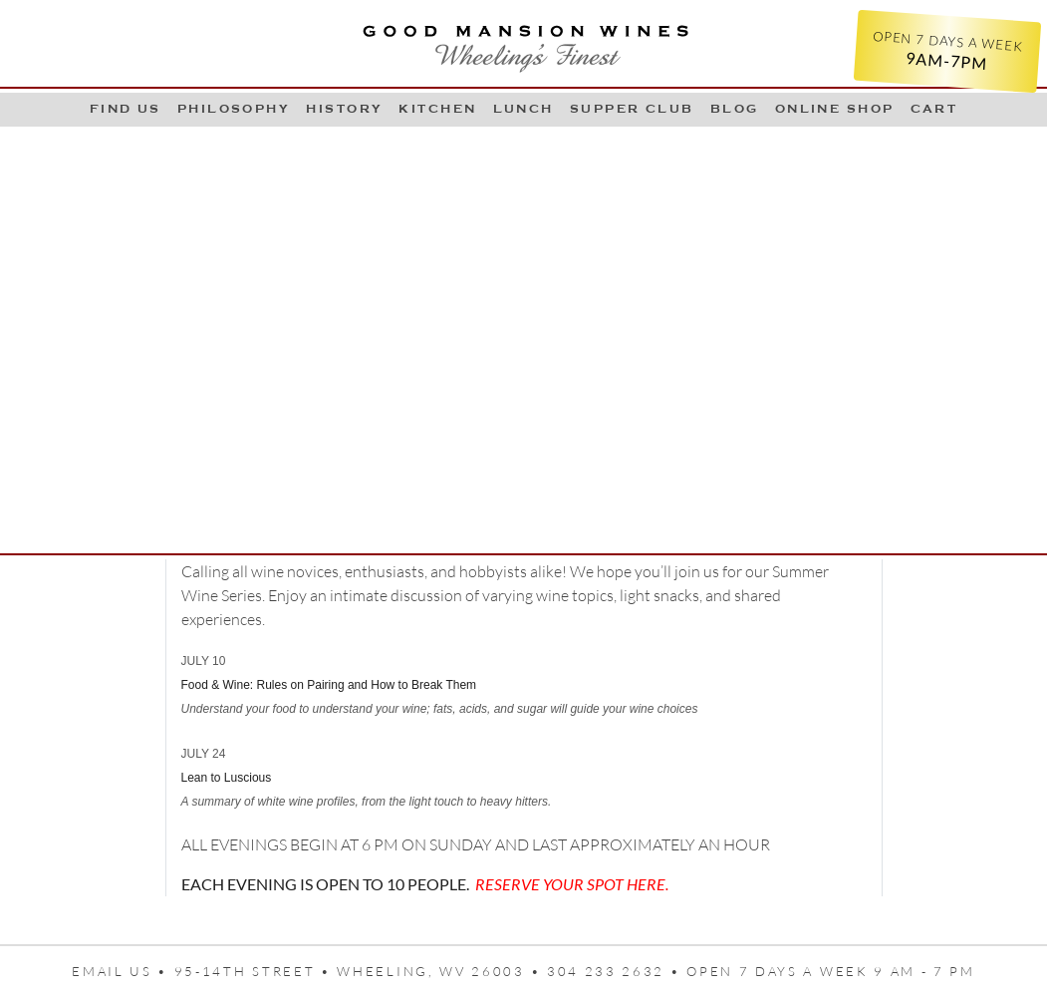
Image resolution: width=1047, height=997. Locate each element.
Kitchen (437, 109)
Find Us (125, 109)
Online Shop (835, 109)
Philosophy (234, 109)
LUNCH (523, 109)
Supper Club (632, 109)
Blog (734, 109)
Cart (934, 109)
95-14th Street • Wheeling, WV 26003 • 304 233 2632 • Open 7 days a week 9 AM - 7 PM (574, 971)
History (344, 109)
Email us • (123, 971)
